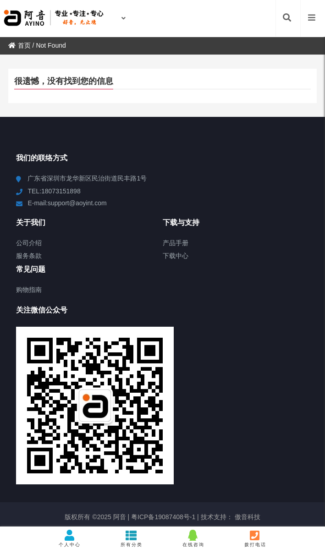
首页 (19, 45)
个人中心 (70, 538)
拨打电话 (255, 538)
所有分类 (132, 538)
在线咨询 (194, 538)
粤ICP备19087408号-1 (162, 517)
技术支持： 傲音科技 (230, 517)
